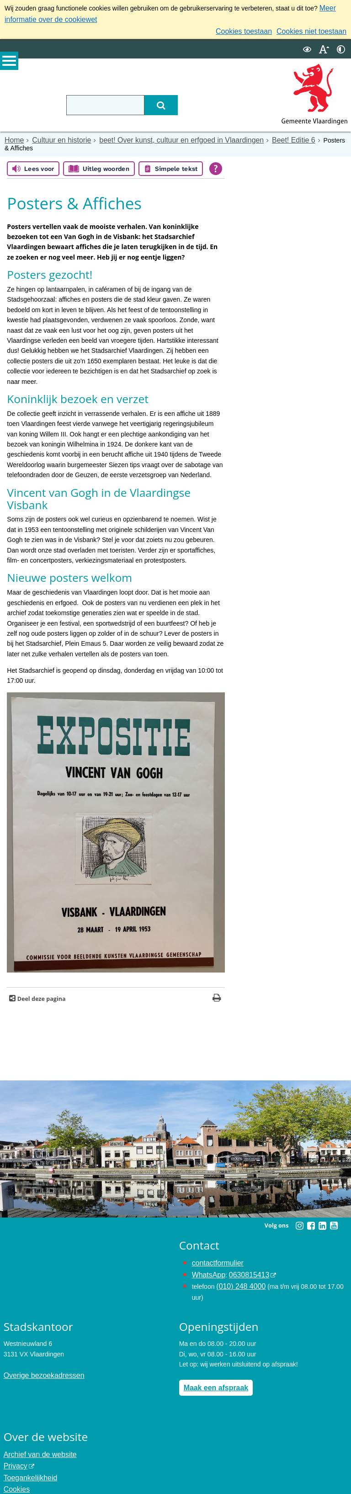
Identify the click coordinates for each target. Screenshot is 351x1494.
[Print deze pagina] (217, 986)
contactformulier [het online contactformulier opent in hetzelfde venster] (215, 1250)
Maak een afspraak (212, 1369)
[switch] (307, 45)
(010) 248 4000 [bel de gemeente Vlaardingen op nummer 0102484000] (238, 1270)
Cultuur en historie (55, 135)
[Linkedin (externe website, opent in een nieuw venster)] (322, 1213)
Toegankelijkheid (27, 1455)
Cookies (15, 1466)
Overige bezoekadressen (39, 1357)
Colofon (15, 1476)
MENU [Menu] (9, 64)
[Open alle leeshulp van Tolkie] (215, 156)
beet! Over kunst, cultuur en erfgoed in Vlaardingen (161, 135)
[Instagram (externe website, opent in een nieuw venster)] (299, 1213)
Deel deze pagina (40, 986)
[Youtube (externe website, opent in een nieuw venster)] (334, 1213)
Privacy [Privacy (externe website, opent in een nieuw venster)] (14, 1445)
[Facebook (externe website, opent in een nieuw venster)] (311, 1213)
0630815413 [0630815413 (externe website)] (243, 1260)
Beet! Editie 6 (260, 135)
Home (13, 135)
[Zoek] (186, 101)
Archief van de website (36, 1435)
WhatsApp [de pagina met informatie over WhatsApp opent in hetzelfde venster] (207, 1260)
